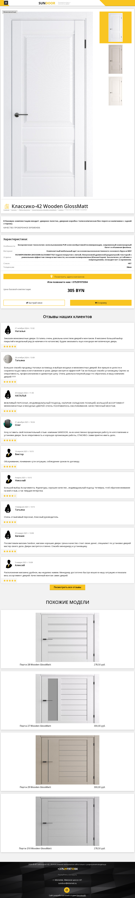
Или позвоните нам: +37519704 (67, 282)
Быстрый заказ (34, 302)
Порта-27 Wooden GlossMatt (35, 726)
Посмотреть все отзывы (67, 587)
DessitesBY (81, 895)
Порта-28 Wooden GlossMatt (35, 664)
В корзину (101, 302)
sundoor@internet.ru (67, 883)
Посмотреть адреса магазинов (67, 276)
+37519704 (67, 869)
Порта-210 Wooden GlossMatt (35, 848)
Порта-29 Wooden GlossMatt (35, 787)
